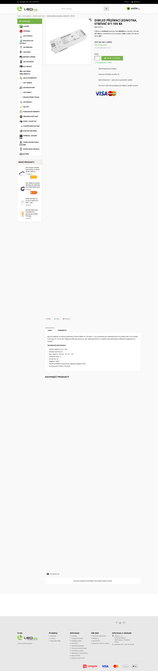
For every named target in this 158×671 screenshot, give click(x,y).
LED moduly (25, 102)
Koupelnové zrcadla (29, 149)
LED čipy (24, 107)
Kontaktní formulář (77, 638)
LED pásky (25, 52)
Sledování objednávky (99, 636)
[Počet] (97, 58)
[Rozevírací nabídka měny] (127, 2)
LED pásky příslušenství (25, 72)
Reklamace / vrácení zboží (79, 653)
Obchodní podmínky (77, 646)
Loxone (24, 26)
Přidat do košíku (112, 58)
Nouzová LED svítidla (26, 41)
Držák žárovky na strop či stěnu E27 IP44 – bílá (31, 201)
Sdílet (48, 319)
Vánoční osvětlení (28, 116)
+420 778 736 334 (34, 2)
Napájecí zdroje (27, 57)
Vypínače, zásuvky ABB (28, 136)
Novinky (52, 638)
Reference (74, 643)
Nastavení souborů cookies (100, 643)
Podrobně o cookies (77, 651)
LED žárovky (26, 47)
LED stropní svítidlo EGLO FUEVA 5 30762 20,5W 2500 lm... (32, 169)
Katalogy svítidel (76, 641)
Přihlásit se (95, 638)
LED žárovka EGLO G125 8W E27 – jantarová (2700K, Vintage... (31, 213)
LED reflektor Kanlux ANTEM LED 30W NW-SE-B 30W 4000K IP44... (33, 185)
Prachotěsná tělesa (29, 97)
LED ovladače (26, 61)
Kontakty (74, 636)
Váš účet (95, 633)
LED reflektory (27, 87)
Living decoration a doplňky (29, 143)
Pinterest (66, 319)
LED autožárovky (28, 78)
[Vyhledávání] (84, 8)
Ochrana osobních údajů (79, 648)
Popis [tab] (50, 330)
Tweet (57, 319)
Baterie (24, 154)
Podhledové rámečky (29, 111)
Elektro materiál (28, 131)
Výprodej (24, 31)
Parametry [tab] (62, 330)
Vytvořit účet (96, 641)
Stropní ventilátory (29, 126)
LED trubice (25, 82)
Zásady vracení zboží (77, 658)
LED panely (25, 92)
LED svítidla (25, 36)
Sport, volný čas (27, 121)
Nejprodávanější (55, 641)
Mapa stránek (75, 655)
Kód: (96, 27)
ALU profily (25, 66)
